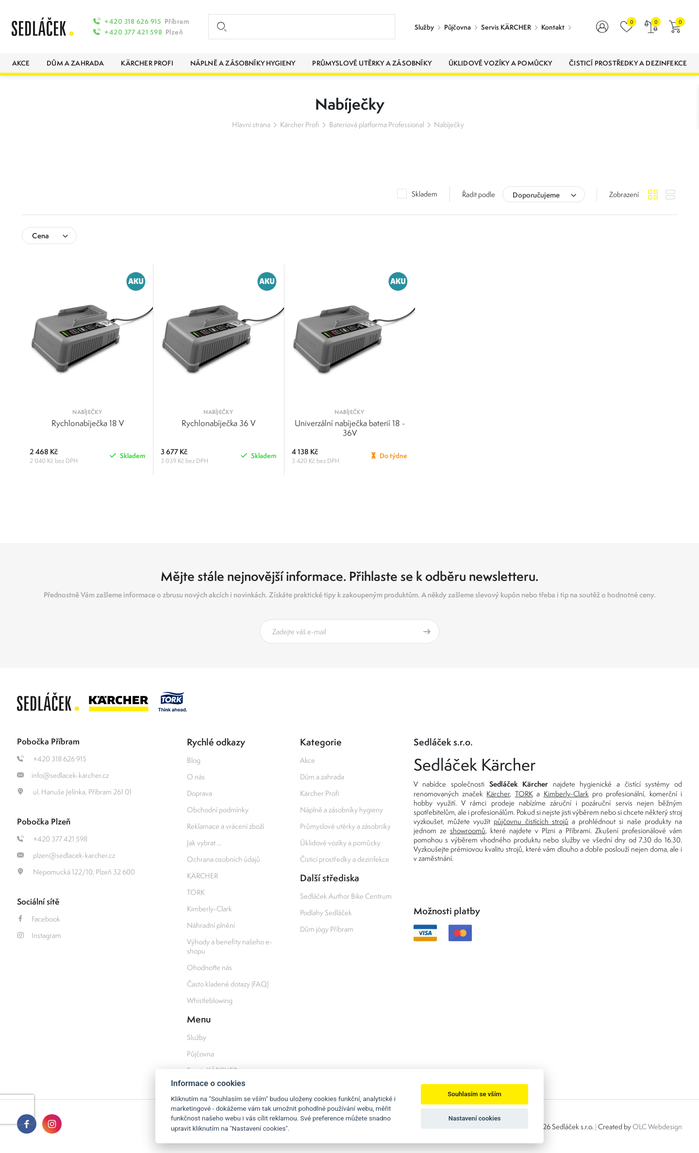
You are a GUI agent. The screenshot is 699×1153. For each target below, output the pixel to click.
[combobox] (543, 194)
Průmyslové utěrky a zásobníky (345, 826)
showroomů (467, 830)
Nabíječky (449, 124)
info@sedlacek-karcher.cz (63, 775)
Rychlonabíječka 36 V (218, 423)
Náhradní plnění (211, 925)
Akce (307, 760)
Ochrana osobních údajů (223, 859)
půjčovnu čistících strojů (531, 821)
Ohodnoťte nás (209, 967)
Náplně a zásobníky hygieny (341, 809)
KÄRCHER (202, 875)
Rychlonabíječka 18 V (87, 423)
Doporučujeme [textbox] (536, 195)
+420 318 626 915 (132, 21)
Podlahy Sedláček (326, 912)
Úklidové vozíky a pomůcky (340, 842)
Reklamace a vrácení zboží (225, 826)
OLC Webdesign (657, 1126)
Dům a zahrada (322, 776)
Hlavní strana (251, 124)
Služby (424, 27)
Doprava (199, 793)
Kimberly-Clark (209, 908)
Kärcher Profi (299, 124)
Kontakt (553, 27)
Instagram (39, 935)
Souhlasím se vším (474, 1094)
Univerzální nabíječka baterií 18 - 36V (350, 428)
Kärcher (498, 793)
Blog (193, 760)
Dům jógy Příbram (326, 929)
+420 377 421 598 (133, 32)
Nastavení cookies (475, 1118)
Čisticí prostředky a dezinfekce (344, 859)
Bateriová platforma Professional (376, 124)
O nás (196, 776)
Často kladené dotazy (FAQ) (227, 983)
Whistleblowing (210, 1000)
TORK (196, 892)
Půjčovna (457, 27)
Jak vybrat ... (204, 842)
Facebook (38, 918)
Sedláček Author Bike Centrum (346, 896)
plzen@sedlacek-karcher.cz (66, 855)
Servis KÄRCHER (506, 27)
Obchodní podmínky (218, 809)
